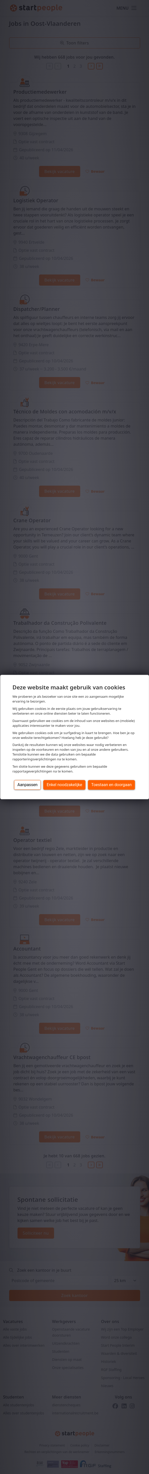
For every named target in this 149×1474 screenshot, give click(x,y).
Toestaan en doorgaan (111, 784)
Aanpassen (27, 784)
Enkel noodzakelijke (64, 784)
